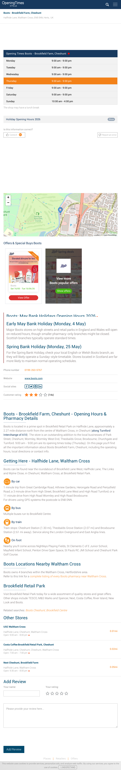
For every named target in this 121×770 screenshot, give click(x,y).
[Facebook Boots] (27, 386)
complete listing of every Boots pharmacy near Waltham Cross (68, 576)
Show (111, 119)
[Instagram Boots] (36, 386)
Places (47, 758)
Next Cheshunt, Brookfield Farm (20, 662)
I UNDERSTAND (68, 767)
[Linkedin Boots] (40, 386)
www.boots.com (34, 378)
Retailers (61, 758)
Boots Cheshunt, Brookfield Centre (46, 610)
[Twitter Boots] (31, 386)
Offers (74, 758)
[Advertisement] (60, 37)
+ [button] (8, 197)
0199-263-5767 (33, 370)
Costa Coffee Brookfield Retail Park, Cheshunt (28, 644)
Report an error (107, 135)
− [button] (8, 203)
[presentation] (29, 739)
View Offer (23, 297)
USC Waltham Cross (14, 626)
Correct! (14, 134)
